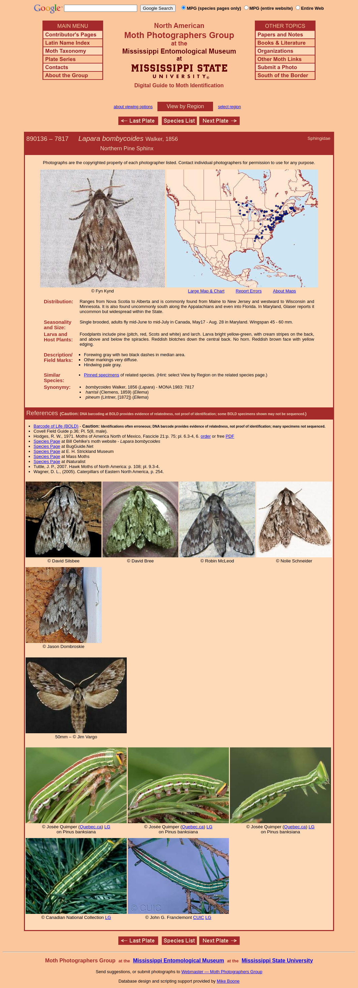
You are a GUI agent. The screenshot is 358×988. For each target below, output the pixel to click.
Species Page (47, 441)
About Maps (284, 291)
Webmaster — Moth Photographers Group (221, 971)
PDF (230, 436)
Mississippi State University (277, 960)
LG (107, 826)
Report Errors (249, 291)
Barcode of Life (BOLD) (56, 426)
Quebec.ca (90, 826)
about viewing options (133, 106)
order (206, 436)
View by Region (185, 106)
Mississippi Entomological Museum (178, 960)
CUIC (198, 917)
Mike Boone (228, 981)
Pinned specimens (101, 374)
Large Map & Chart (206, 291)
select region (229, 106)
